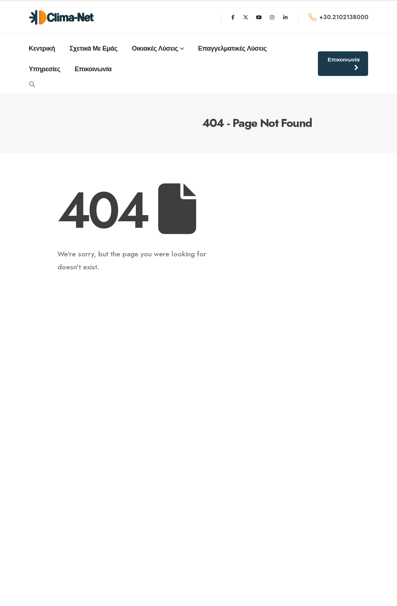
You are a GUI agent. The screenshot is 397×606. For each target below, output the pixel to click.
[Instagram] (272, 17)
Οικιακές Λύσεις (155, 48)
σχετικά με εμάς (93, 48)
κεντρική (42, 48)
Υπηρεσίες (44, 69)
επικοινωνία (93, 69)
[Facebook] (233, 17)
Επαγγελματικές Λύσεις (232, 48)
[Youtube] (259, 17)
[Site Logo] (61, 17)
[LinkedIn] (285, 17)
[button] (32, 84)
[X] (246, 17)
